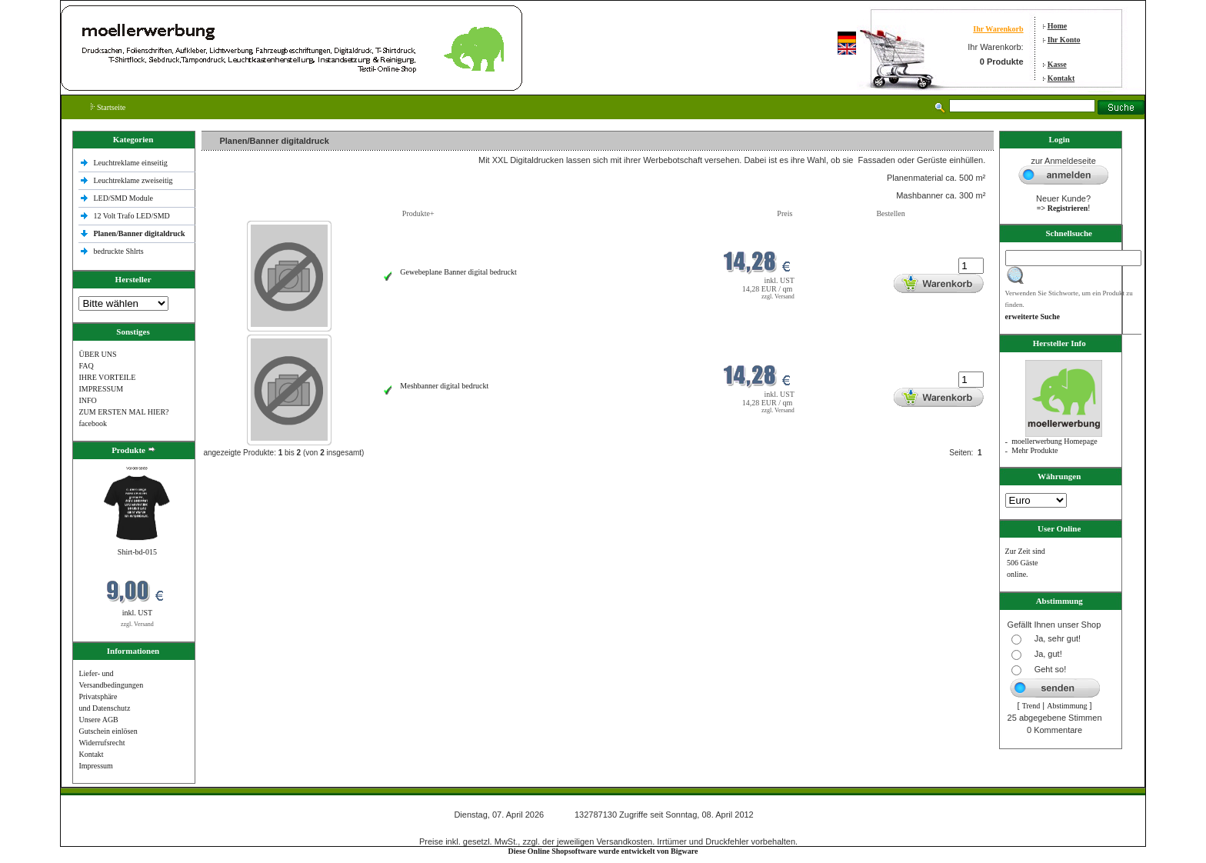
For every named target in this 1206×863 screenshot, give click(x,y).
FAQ (85, 366)
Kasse (1057, 64)
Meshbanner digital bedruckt (444, 386)
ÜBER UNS (97, 354)
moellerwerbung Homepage (1054, 441)
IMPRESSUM (100, 389)
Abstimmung (1067, 705)
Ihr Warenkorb (998, 29)
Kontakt (1061, 78)
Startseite (108, 107)
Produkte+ (418, 213)
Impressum (95, 765)
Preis (784, 213)
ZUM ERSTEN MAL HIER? (123, 412)
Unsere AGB (98, 719)
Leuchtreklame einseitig (131, 162)
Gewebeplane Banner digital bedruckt (458, 272)
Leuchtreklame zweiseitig (134, 180)
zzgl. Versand (137, 624)
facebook (92, 423)
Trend (1031, 705)
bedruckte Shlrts (118, 251)
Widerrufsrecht (101, 742)
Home (1058, 26)
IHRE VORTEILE (106, 377)
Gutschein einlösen (107, 731)
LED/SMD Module (123, 198)
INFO (87, 400)
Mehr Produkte (1034, 450)
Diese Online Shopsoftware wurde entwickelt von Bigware (603, 851)
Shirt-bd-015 (137, 552)
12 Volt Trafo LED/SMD (131, 216)
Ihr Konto (1064, 39)
